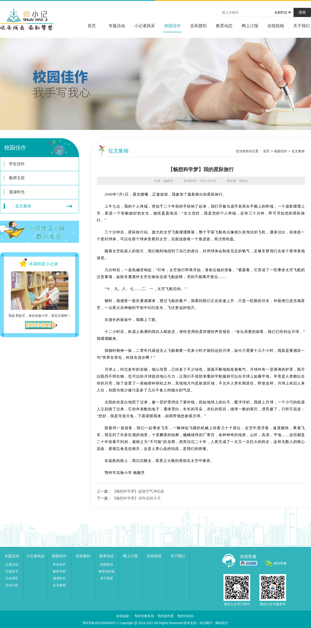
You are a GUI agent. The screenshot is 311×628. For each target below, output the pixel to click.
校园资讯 (106, 564)
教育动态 (224, 25)
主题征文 (11, 571)
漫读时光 (37, 192)
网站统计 (221, 623)
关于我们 (301, 25)
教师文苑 (37, 178)
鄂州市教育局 (144, 616)
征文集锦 (38, 206)
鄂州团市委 (166, 616)
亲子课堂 (106, 578)
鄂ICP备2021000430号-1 (101, 623)
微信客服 (280, 563)
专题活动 (117, 25)
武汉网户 (206, 623)
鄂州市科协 (185, 616)
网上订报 (250, 25)
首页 (92, 25)
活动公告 (11, 585)
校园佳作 (172, 27)
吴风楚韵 (198, 25)
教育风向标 (107, 571)
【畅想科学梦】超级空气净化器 (138, 491)
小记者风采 (144, 25)
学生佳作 (37, 164)
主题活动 (11, 564)
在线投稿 (275, 25)
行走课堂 (11, 578)
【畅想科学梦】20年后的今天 (136, 498)
